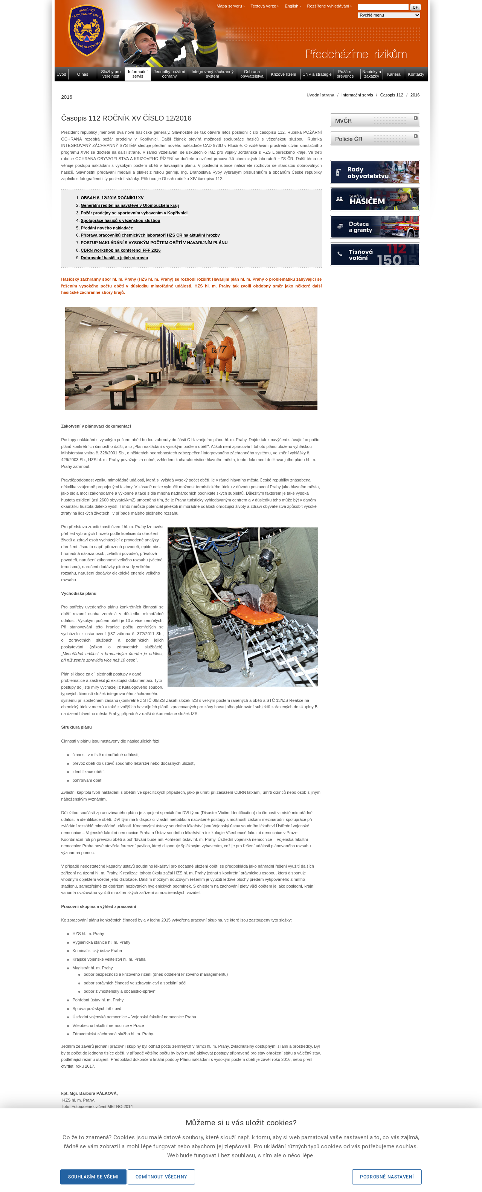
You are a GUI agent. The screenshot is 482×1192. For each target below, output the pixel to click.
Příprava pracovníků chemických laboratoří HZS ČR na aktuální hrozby (150, 235)
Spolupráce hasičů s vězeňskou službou (120, 220)
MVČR (375, 120)
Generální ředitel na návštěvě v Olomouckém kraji (130, 205)
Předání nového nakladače (107, 228)
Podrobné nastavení (387, 1177)
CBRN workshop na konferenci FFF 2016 (121, 250)
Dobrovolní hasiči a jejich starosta (114, 257)
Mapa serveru (229, 6)
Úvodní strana (320, 95)
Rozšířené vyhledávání (328, 6)
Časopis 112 (391, 95)
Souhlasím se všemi (93, 1177)
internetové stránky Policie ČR (375, 138)
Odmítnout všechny (161, 1177)
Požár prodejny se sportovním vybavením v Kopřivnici (134, 213)
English (291, 6)
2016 (414, 95)
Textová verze (263, 6)
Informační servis (357, 95)
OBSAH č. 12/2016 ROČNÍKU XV (112, 198)
